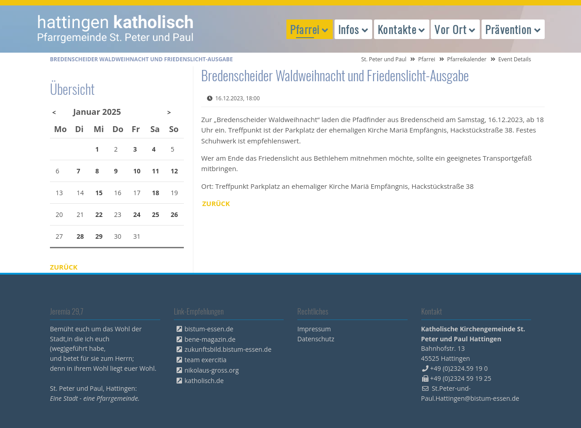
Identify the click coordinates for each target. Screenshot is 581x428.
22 (99, 214)
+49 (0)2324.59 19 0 (459, 368)
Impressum (314, 329)
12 (174, 171)
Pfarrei (426, 59)
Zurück (216, 203)
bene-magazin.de (210, 339)
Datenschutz (315, 339)
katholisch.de (204, 380)
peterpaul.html (115, 29)
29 (99, 236)
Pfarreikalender (467, 59)
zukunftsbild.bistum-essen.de (228, 349)
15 (99, 192)
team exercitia (206, 359)
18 (155, 192)
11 (155, 171)
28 (80, 236)
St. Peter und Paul (384, 59)
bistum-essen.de (209, 329)
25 (155, 214)
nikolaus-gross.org (212, 370)
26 (174, 214)
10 (137, 171)
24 (137, 214)
